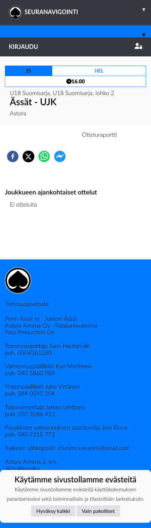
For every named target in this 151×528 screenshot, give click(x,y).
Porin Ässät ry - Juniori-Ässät (41, 318)
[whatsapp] (44, 156)
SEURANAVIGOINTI (80, 9)
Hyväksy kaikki (53, 511)
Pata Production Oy (29, 331)
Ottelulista (26, 237)
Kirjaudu (75, 46)
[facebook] (13, 156)
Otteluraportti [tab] (99, 134)
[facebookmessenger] (60, 156)
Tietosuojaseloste (27, 303)
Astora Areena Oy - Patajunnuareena (51, 325)
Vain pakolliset (98, 511)
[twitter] (28, 156)
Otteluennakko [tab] (53, 134)
